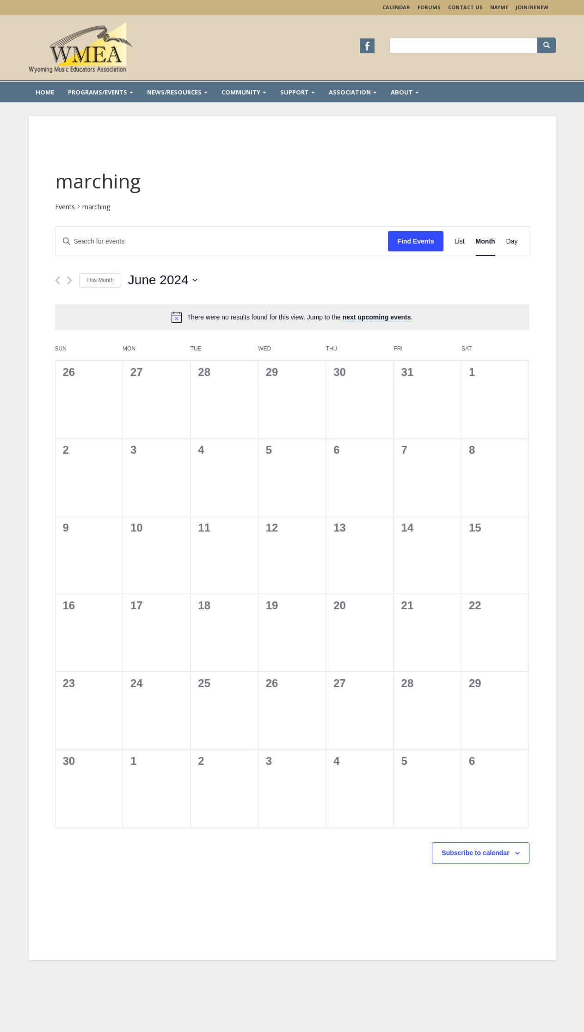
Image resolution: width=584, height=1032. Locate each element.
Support (297, 92)
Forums (429, 7)
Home (45, 92)
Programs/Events (100, 92)
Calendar (396, 7)
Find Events (415, 241)
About (405, 92)
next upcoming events (377, 317)
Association (353, 92)
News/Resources (177, 92)
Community (243, 92)
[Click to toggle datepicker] (162, 280)
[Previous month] (57, 280)
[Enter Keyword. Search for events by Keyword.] (221, 241)
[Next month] (69, 280)
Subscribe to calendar (475, 853)
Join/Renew (532, 7)
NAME (499, 7)
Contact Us (465, 7)
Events (65, 206)
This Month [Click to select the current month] (100, 280)
